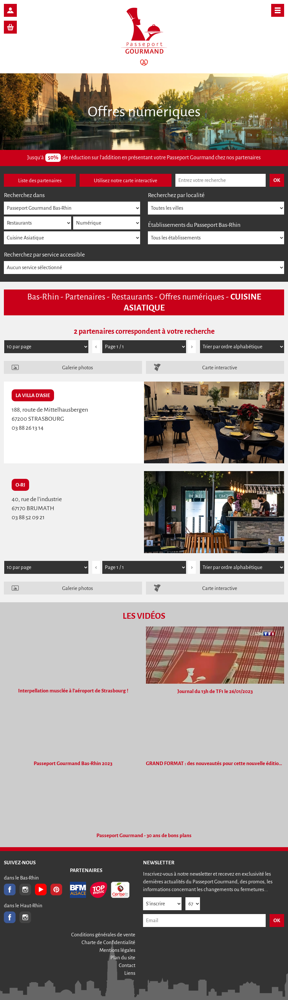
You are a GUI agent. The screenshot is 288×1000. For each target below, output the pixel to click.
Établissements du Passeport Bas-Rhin (194, 225)
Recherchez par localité (176, 195)
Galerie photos (77, 367)
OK (276, 920)
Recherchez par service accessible (44, 254)
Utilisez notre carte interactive (125, 180)
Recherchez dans (24, 195)
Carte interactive (219, 367)
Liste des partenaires (39, 180)
